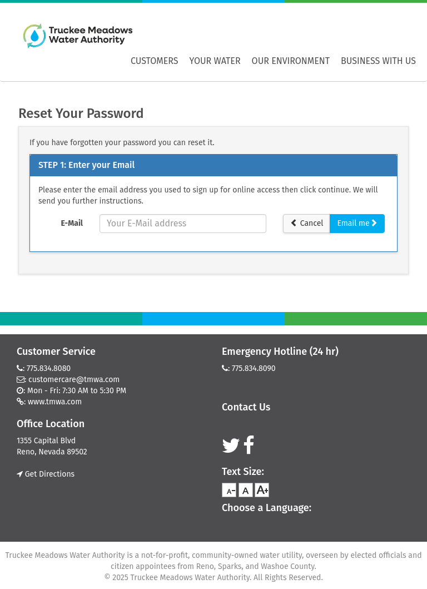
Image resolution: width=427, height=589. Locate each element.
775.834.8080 (49, 368)
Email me (357, 223)
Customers (154, 61)
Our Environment (291, 61)
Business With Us (378, 61)
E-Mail (72, 223)
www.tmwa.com (55, 402)
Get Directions (46, 474)
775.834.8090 (254, 368)
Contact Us (246, 407)
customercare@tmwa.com (74, 379)
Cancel (306, 223)
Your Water (215, 61)
